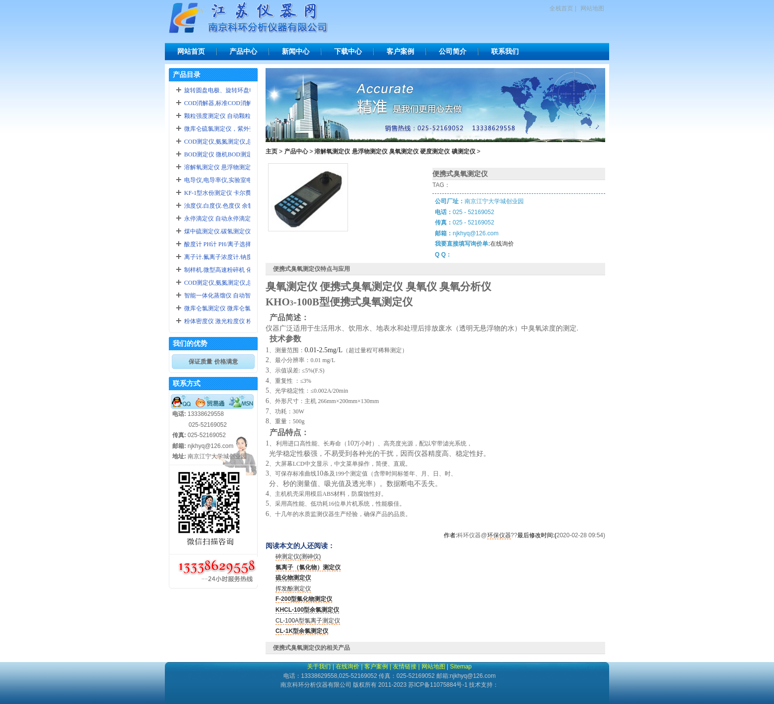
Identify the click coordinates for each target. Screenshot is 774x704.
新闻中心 (296, 51)
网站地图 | (435, 666)
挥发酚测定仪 (293, 588)
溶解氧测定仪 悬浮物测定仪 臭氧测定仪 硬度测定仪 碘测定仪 (394, 151)
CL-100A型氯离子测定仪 (307, 620)
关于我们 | (320, 666)
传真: (179, 435)
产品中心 (243, 51)
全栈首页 (561, 8)
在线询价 (502, 243)
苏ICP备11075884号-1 (437, 684)
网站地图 (592, 8)
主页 (271, 151)
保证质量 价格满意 (213, 361)
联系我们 (505, 51)
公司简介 (452, 51)
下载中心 (348, 51)
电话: (179, 413)
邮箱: (179, 446)
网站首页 (191, 51)
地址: (179, 456)
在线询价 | (349, 666)
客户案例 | (377, 666)
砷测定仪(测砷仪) (298, 556)
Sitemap (460, 666)
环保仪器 (499, 535)
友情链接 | (406, 666)
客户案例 (400, 51)
